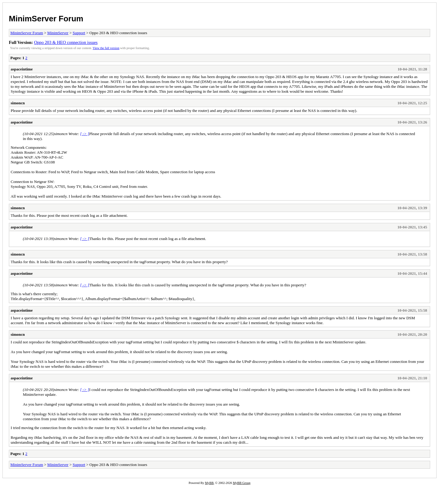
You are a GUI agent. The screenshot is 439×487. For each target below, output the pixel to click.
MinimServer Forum (46, 18)
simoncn (18, 103)
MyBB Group (241, 483)
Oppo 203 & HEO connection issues (66, 42)
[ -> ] (84, 133)
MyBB (209, 483)
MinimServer (57, 32)
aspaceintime (22, 69)
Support (79, 32)
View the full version (106, 48)
